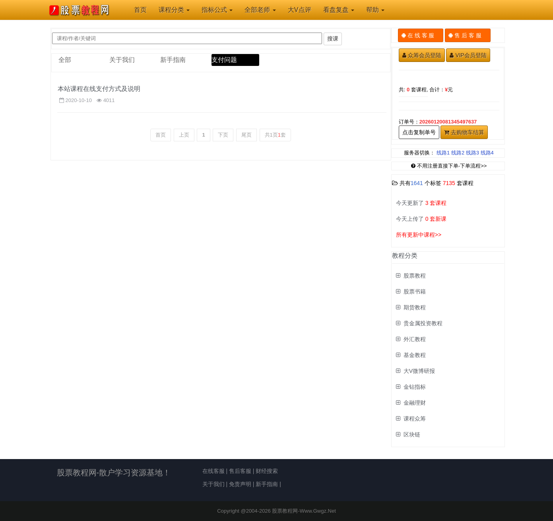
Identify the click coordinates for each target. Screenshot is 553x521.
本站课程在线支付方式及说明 (99, 88)
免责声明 (240, 484)
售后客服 (240, 471)
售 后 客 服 (467, 35)
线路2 (457, 153)
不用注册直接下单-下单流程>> (449, 166)
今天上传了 (421, 219)
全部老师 (260, 9)
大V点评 (299, 9)
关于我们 (122, 59)
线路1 (443, 153)
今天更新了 (421, 203)
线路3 (472, 153)
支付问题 (224, 59)
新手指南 (173, 59)
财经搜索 (267, 471)
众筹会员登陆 (421, 55)
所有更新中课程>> (418, 235)
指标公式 (217, 9)
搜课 (332, 38)
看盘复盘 (338, 9)
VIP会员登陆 (468, 55)
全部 (64, 59)
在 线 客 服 (421, 35)
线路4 (487, 153)
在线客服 (213, 471)
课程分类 (174, 9)
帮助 (375, 9)
